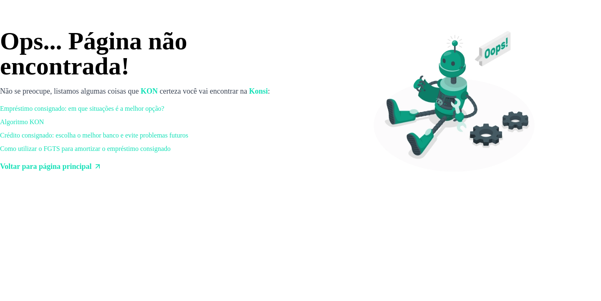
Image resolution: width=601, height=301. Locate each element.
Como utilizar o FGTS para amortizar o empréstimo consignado (85, 148)
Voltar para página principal (51, 166)
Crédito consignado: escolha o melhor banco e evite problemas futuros (94, 135)
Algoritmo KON (22, 121)
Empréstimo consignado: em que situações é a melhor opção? (82, 108)
